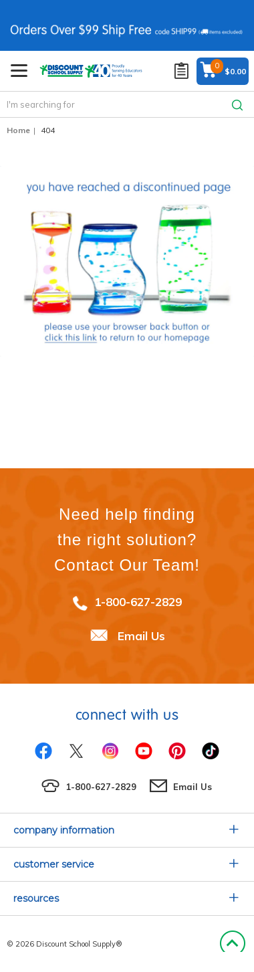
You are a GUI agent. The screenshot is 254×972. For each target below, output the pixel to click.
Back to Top (232, 944)
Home (18, 130)
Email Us (141, 636)
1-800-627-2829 (138, 602)
